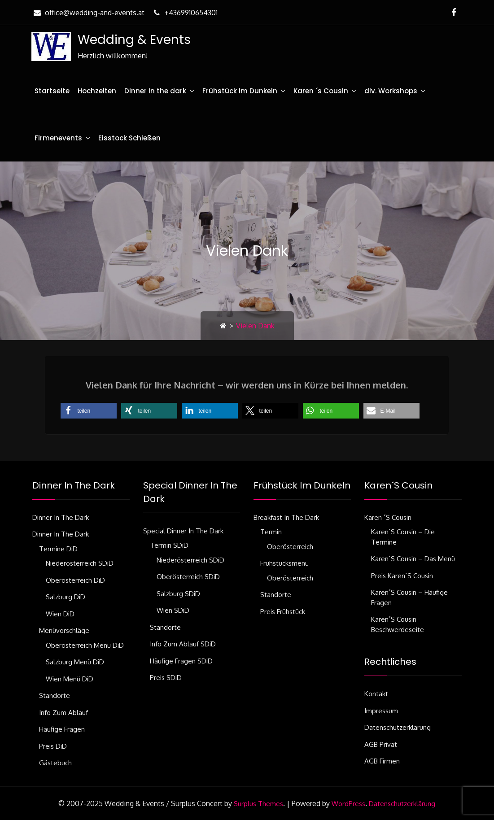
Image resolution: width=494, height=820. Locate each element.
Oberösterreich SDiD (188, 576)
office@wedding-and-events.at (87, 12)
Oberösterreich (290, 546)
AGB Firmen (382, 761)
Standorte (54, 695)
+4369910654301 (184, 12)
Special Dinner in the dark (183, 531)
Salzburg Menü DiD (75, 662)
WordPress (348, 803)
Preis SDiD (166, 677)
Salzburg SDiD (178, 593)
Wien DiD (60, 614)
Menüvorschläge (64, 630)
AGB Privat (380, 744)
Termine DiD (58, 549)
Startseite (52, 91)
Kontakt (376, 693)
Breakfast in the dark (286, 517)
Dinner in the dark (155, 91)
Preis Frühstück (282, 611)
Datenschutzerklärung (397, 727)
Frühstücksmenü (284, 563)
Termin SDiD (169, 545)
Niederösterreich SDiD (80, 563)
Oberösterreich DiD (75, 580)
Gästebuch (55, 763)
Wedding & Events (134, 39)
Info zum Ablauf (63, 712)
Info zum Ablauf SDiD (183, 644)
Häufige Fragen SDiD (181, 661)
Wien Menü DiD (69, 679)
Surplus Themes (258, 803)
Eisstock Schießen (129, 138)
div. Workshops (390, 91)
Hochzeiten (97, 91)
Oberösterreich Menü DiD (85, 645)
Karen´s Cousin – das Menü (413, 558)
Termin (271, 532)
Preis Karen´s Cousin (402, 575)
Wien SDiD (173, 610)
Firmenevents (58, 138)
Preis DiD (53, 746)
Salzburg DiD (65, 597)
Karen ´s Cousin (320, 91)
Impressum (381, 711)
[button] (89, 411)
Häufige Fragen (62, 729)
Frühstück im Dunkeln (239, 91)
